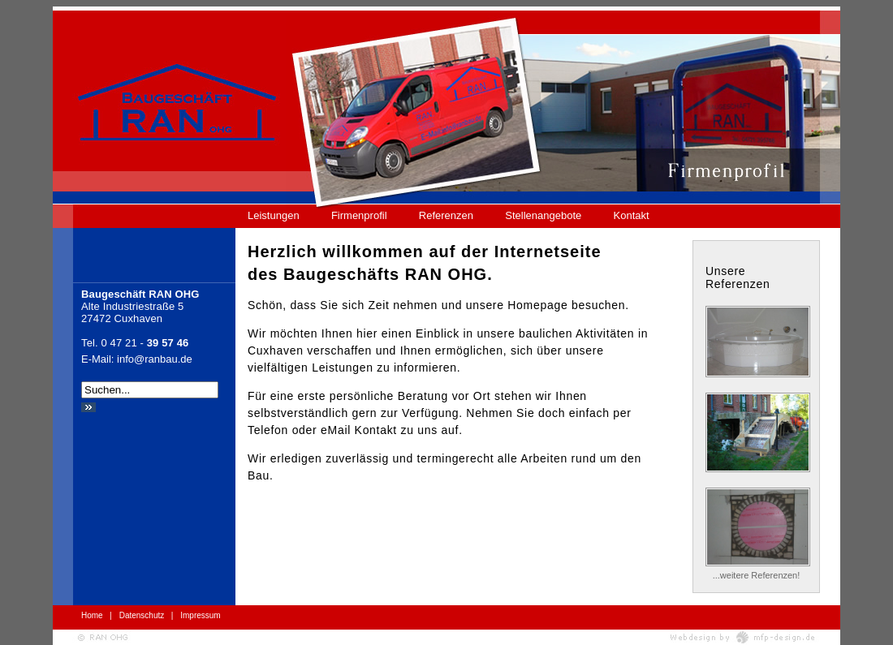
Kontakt (631, 215)
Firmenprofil (359, 215)
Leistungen (274, 215)
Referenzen (446, 215)
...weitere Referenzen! (756, 575)
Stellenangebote (543, 215)
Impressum (200, 615)
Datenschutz (142, 615)
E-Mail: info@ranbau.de (136, 359)
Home (92, 615)
